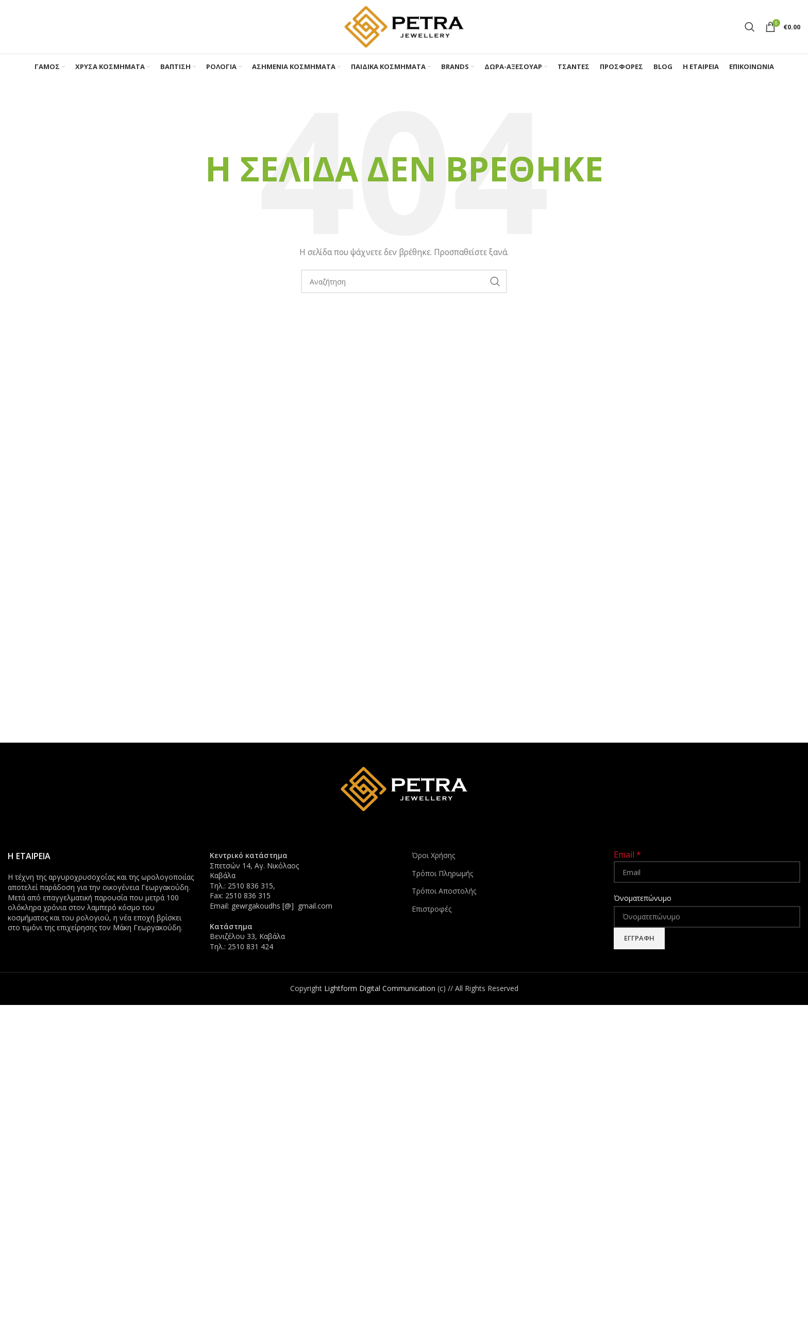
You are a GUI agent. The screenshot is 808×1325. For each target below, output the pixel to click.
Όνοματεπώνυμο (642, 898)
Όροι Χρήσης (433, 855)
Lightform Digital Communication (379, 988)
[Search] (749, 26)
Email (627, 854)
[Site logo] (404, 26)
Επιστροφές (431, 909)
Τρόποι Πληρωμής (442, 873)
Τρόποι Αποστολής (444, 891)
